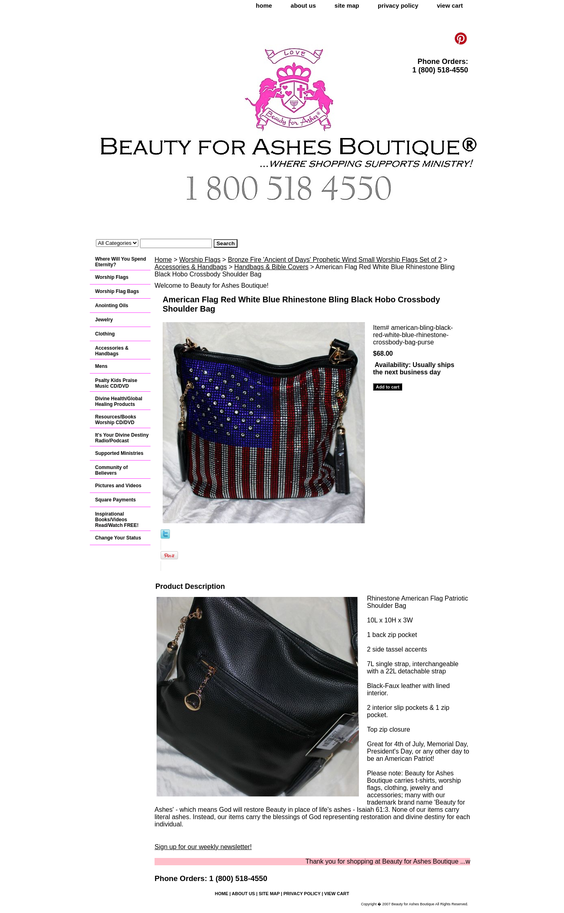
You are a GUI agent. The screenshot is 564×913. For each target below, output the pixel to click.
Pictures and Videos (118, 485)
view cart (450, 5)
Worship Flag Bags (117, 291)
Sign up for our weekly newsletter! (203, 846)
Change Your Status (118, 538)
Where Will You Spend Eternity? (120, 262)
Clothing (105, 334)
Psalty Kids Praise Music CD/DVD (116, 383)
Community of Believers (111, 470)
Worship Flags (200, 259)
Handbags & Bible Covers (271, 266)
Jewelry (104, 320)
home (264, 5)
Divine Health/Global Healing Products (118, 401)
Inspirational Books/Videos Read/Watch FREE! (117, 519)
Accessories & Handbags (191, 266)
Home (163, 259)
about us (303, 5)
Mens (101, 366)
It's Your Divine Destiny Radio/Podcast (121, 438)
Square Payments (115, 500)
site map (347, 5)
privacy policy (398, 5)
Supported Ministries (119, 453)
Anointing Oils (111, 305)
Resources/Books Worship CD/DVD (115, 419)
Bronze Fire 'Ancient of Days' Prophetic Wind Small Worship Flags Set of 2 (335, 259)
